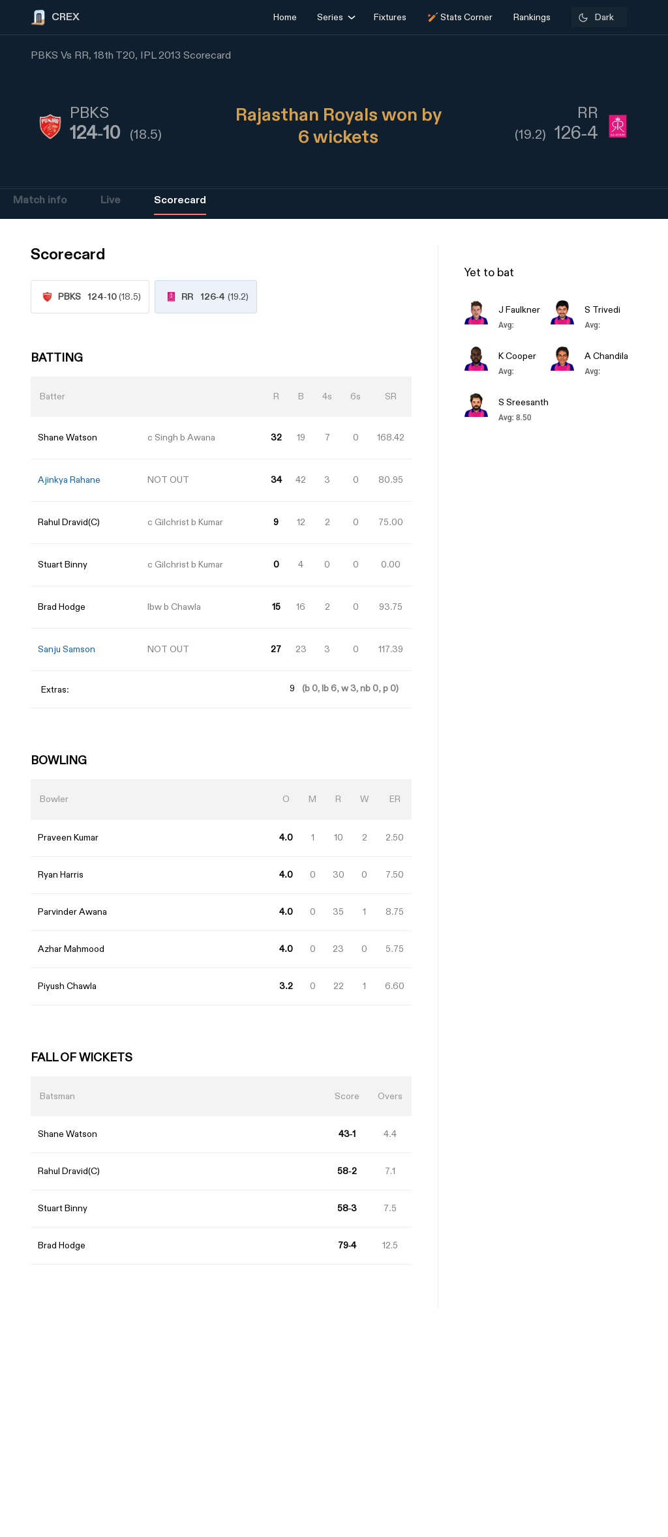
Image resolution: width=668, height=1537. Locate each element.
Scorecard (180, 200)
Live (110, 200)
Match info (40, 200)
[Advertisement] (619, 871)
